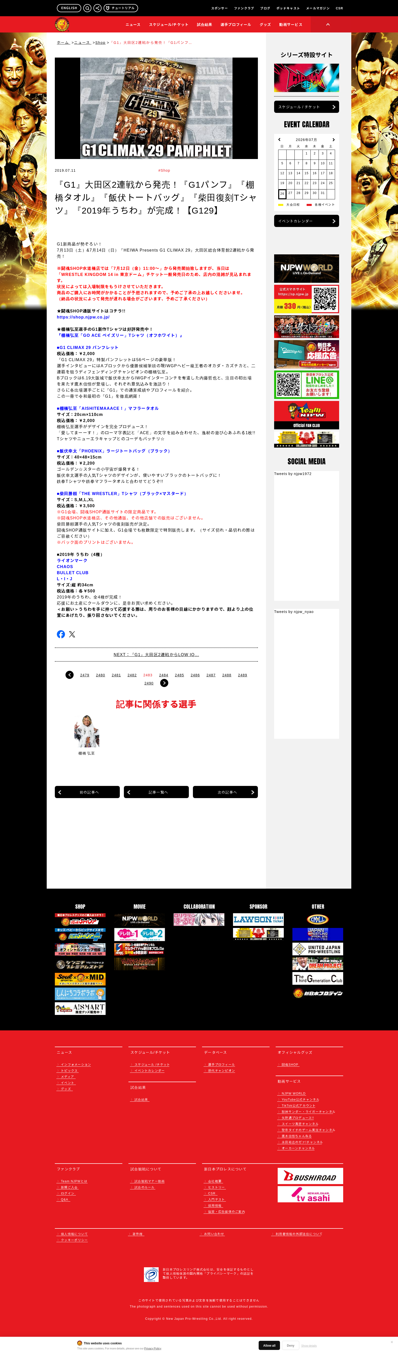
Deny (290, 1345)
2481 (116, 674)
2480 (100, 674)
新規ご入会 (69, 1187)
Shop (100, 42)
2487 (210, 674)
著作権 (137, 1234)
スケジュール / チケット (299, 106)
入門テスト (216, 1199)
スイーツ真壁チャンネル (300, 1123)
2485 (179, 674)
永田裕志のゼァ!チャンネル (302, 1142)
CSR (339, 8)
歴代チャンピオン (221, 1070)
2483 (148, 674)
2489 (242, 674)
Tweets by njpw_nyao (294, 611)
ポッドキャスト (288, 8)
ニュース (133, 24)
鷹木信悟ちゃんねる (297, 1136)
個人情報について (74, 1234)
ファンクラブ (244, 8)
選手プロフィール (236, 24)
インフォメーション (76, 1064)
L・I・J (64, 578)
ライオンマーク (72, 560)
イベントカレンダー (295, 220)
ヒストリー (216, 1187)
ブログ (265, 8)
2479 (84, 674)
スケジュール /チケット (152, 1064)
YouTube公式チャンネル (301, 1099)
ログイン (67, 1193)
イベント (67, 1082)
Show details (309, 1345)
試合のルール (145, 1187)
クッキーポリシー (74, 1240)
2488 (226, 674)
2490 (149, 682)
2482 (132, 674)
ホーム (63, 42)
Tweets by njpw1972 (293, 473)
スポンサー (219, 8)
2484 (163, 674)
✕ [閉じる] (391, 1341)
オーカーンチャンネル (298, 1148)
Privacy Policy (152, 1348)
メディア (67, 1076)
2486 (195, 674)
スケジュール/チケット (169, 24)
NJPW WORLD (294, 1093)
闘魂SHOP (290, 1064)
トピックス (69, 1070)
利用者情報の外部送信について (299, 1234)
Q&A (64, 1199)
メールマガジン (318, 8)
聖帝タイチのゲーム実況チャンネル (309, 1130)
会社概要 (215, 1181)
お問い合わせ (214, 1234)
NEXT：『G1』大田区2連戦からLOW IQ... (156, 654)
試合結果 (204, 24)
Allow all (269, 1345)
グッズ (66, 1088)
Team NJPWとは (74, 1181)
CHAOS (65, 566)
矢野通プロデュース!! (298, 1117)
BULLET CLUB (73, 572)
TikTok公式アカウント (299, 1105)
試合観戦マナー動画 (150, 1181)
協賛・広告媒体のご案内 (226, 1211)
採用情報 (215, 1205)
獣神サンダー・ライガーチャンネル (309, 1111)
